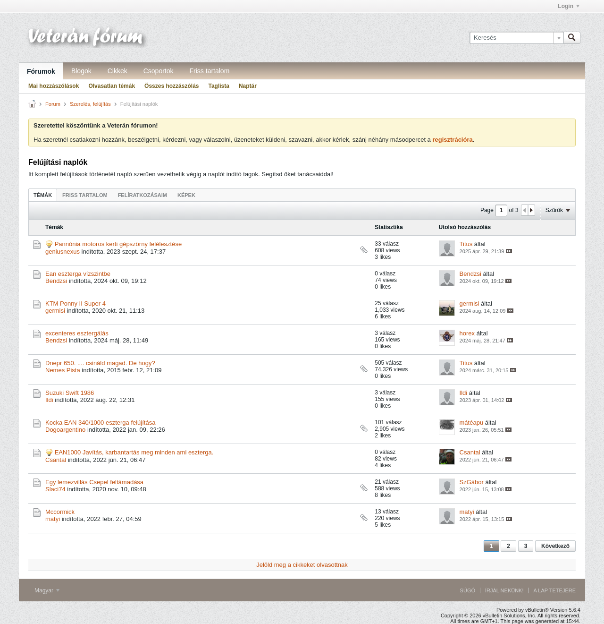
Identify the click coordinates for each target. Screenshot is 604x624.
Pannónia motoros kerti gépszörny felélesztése (118, 244)
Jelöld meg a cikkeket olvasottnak (302, 564)
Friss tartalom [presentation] (85, 195)
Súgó (467, 590)
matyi (52, 518)
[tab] (42, 194)
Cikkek (117, 71)
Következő (555, 546)
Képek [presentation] (186, 195)
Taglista (218, 86)
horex (467, 333)
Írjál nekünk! (504, 590)
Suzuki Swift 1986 (69, 392)
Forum (52, 104)
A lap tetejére (555, 590)
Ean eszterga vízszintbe (77, 273)
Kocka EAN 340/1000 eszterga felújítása (100, 422)
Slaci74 (55, 489)
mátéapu (472, 422)
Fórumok (41, 71)
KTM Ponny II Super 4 (75, 303)
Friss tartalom (210, 71)
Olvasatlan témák (111, 86)
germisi (55, 310)
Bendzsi (56, 280)
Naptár (248, 86)
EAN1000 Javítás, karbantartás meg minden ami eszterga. (134, 452)
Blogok (81, 71)
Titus (466, 244)
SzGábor (472, 482)
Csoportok (158, 71)
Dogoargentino (65, 429)
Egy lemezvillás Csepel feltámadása (94, 482)
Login (568, 6)
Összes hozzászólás (171, 86)
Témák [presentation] (43, 195)
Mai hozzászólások (53, 86)
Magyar (46, 590)
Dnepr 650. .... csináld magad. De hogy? (100, 363)
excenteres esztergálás (77, 333)
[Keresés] (516, 38)
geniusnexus (62, 251)
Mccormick (60, 511)
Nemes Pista (62, 370)
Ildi (49, 399)
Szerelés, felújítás (90, 104)
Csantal (55, 459)
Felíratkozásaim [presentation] (142, 195)
